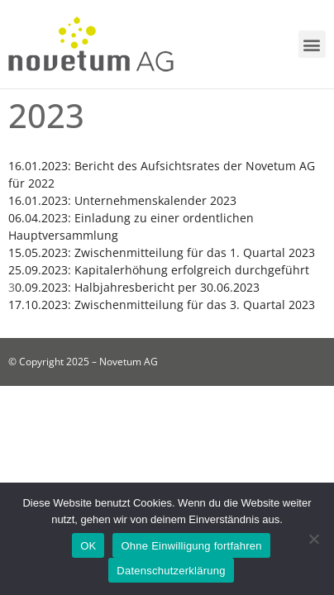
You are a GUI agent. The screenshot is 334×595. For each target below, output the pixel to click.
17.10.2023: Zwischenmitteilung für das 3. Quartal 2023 (161, 304)
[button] (312, 44)
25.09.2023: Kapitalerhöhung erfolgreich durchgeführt (158, 270)
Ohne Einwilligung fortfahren (191, 546)
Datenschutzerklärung (171, 570)
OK (88, 546)
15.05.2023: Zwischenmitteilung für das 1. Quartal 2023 (161, 252)
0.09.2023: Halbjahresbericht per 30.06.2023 (137, 287)
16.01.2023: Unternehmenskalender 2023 (122, 200)
